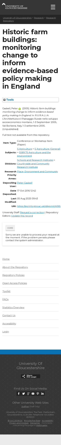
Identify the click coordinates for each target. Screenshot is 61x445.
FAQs (5, 299)
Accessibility (9, 323)
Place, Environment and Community (37, 171)
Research (39, 18)
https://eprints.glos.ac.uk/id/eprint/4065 (39, 206)
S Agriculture (24, 148)
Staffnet (25, 406)
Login (5, 331)
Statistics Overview (13, 307)
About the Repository (15, 267)
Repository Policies (13, 275)
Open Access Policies (14, 283)
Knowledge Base (32, 421)
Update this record (22, 215)
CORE (10, 228)
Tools (8, 99)
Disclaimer (35, 423)
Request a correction (32, 212)
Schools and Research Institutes (35, 160)
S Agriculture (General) (47, 148)
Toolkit (6, 291)
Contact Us (8, 315)
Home (6, 259)
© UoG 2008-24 (15, 421)
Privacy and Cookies (19, 423)
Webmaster (41, 425)
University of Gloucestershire (17, 18)
